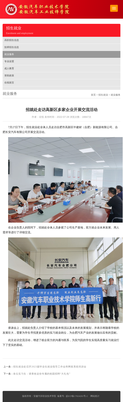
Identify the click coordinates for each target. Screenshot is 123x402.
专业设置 (9, 61)
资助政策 (9, 75)
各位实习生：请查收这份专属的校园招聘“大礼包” (41, 373)
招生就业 (103, 95)
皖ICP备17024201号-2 (77, 396)
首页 (93, 95)
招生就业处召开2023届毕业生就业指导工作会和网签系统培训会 (49, 366)
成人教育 (9, 68)
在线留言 (9, 82)
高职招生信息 (11, 40)
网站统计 (94, 396)
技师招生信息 (11, 47)
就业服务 (9, 54)
